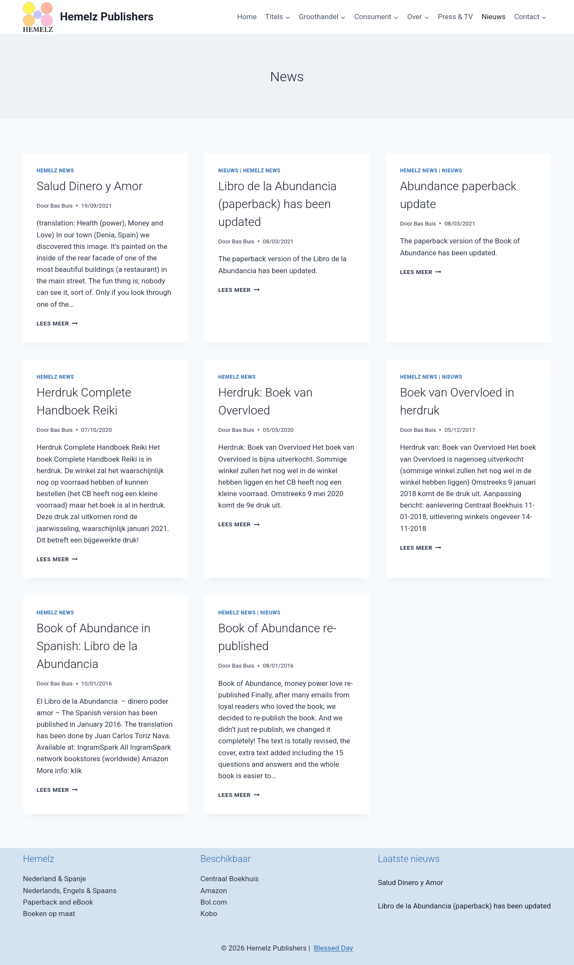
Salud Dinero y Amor (89, 186)
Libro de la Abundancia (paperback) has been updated (277, 204)
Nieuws (494, 16)
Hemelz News (55, 171)
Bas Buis (61, 205)
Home (247, 16)
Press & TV (455, 16)
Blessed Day (333, 948)
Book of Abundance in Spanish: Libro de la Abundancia (94, 646)
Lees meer (57, 323)
